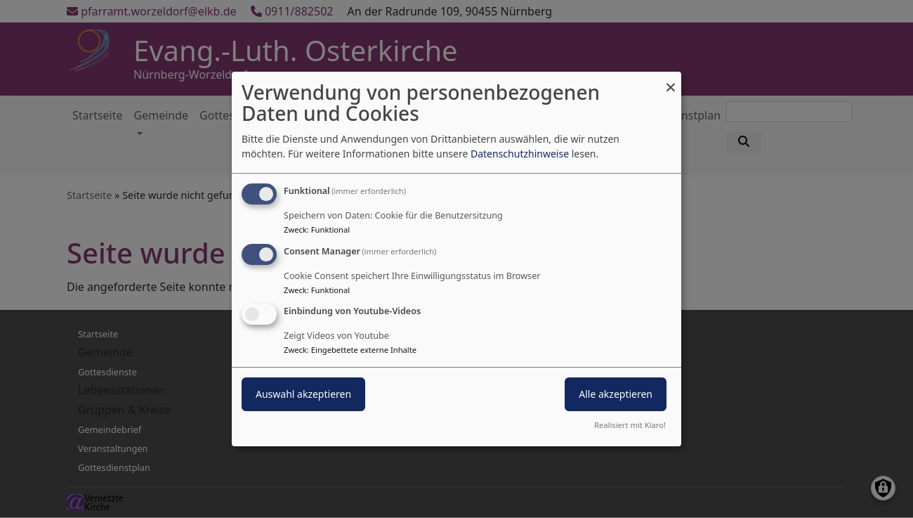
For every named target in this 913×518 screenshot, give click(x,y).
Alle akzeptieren (615, 394)
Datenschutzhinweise (520, 153)
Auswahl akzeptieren (303, 394)
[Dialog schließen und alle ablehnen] (670, 80)
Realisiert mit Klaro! (630, 425)
